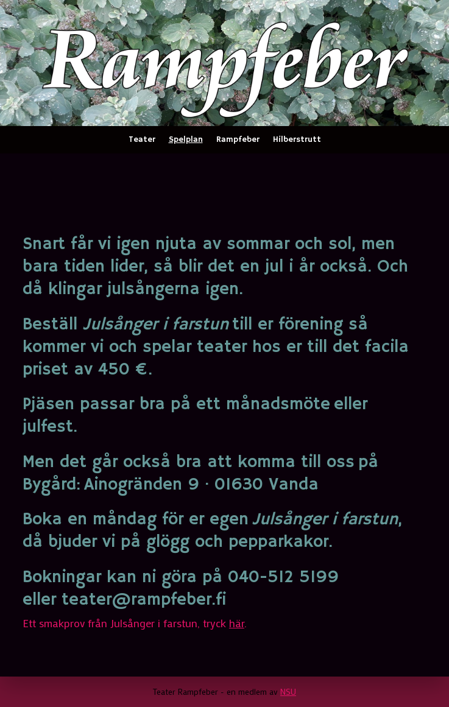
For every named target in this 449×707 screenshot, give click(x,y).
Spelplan (186, 139)
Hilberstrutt (297, 139)
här (236, 623)
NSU (288, 691)
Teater (142, 139)
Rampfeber (238, 139)
